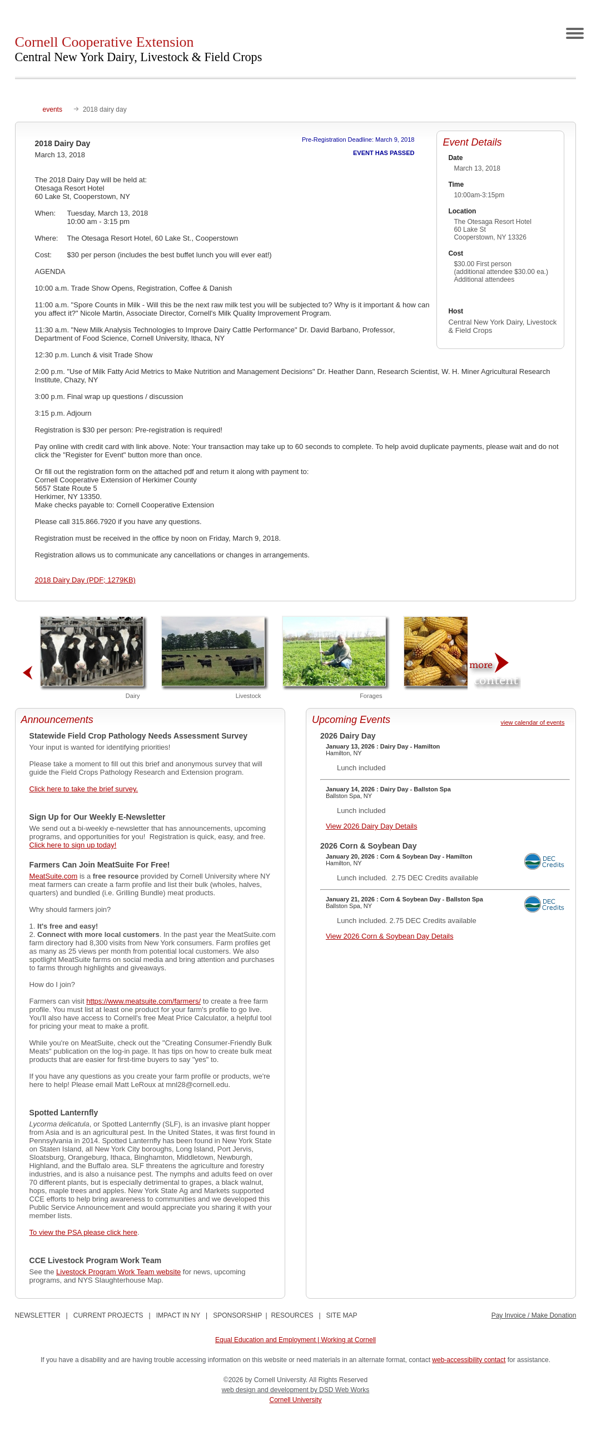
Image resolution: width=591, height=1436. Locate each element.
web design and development (266, 1390)
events (52, 109)
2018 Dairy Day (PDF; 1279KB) (85, 580)
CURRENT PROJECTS (108, 1315)
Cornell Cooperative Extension (138, 49)
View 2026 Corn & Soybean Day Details (390, 936)
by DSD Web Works (339, 1390)
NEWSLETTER (38, 1315)
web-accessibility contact (468, 1360)
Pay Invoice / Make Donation (534, 1315)
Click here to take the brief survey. (83, 789)
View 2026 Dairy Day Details (372, 826)
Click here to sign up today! (73, 845)
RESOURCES (292, 1315)
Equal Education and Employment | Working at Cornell (295, 1340)
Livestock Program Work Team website (118, 1272)
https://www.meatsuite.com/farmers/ (143, 1001)
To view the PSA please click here (83, 1232)
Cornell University (295, 1400)
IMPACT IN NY (178, 1315)
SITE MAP (341, 1315)
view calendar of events (532, 722)
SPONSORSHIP (237, 1315)
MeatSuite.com (53, 876)
